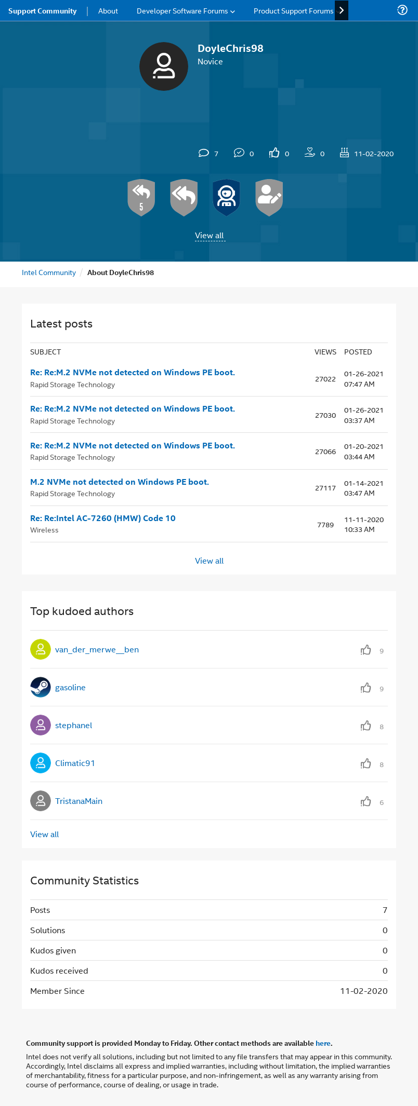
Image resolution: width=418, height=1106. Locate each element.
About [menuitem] (108, 10)
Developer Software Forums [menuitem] (182, 10)
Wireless (44, 529)
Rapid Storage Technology (72, 383)
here (323, 1042)
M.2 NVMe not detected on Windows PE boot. (119, 481)
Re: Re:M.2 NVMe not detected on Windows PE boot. (132, 372)
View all (209, 235)
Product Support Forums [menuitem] (294, 10)
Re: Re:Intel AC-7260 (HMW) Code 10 (103, 518)
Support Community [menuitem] (42, 10)
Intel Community (49, 271)
